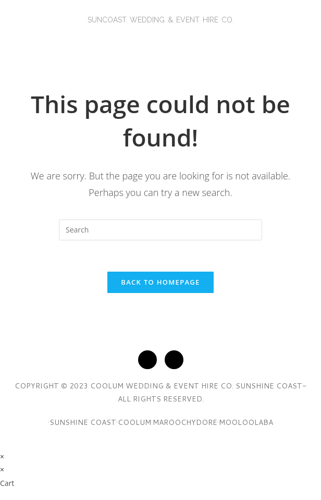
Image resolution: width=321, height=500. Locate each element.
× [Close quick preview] (2, 456)
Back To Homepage (160, 282)
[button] (160, 39)
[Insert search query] (160, 229)
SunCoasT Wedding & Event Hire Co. (161, 20)
